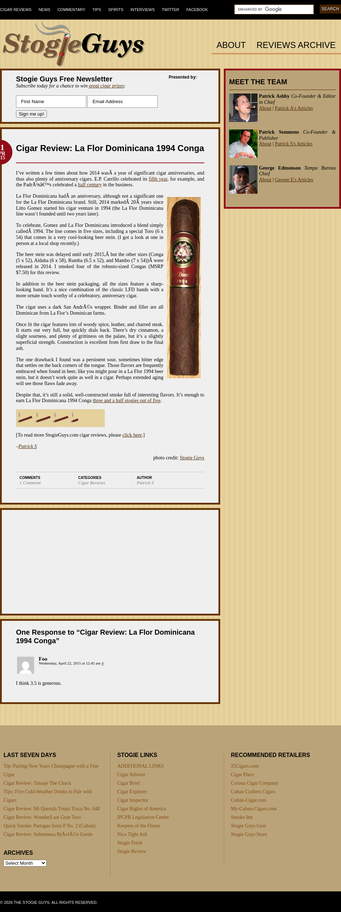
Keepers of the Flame (138, 825)
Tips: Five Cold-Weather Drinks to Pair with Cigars (48, 796)
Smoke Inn (242, 817)
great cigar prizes (106, 86)
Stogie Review (131, 851)
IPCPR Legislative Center (143, 817)
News (44, 9)
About (231, 45)
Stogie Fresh (129, 843)
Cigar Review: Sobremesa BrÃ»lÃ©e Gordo (48, 834)
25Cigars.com (245, 766)
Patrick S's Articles (294, 143)
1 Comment (30, 482)
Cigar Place (242, 774)
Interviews (142, 9)
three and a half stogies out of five (127, 400)
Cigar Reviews (16, 9)
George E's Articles (294, 179)
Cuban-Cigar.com (248, 800)
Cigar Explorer (132, 791)
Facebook (197, 9)
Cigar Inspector (132, 800)
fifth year (158, 179)
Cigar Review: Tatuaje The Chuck (37, 783)
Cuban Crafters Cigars (253, 791)
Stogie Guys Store (249, 834)
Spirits (116, 9)
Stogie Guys (192, 457)
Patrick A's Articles (294, 108)
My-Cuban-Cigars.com (254, 808)
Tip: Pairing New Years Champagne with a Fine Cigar (51, 770)
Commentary (71, 9)
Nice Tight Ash (132, 834)
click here (132, 435)
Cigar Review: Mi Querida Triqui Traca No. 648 (52, 808)
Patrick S (27, 446)
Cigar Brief (128, 783)
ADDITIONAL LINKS (140, 766)
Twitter (170, 9)
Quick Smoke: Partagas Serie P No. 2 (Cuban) (49, 825)
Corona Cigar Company (254, 783)
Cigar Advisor (131, 774)
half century (90, 184)
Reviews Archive (296, 45)
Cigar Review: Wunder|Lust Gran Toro (42, 817)
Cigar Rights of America (141, 808)
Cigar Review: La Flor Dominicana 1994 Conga (110, 148)
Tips (96, 9)
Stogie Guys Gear (248, 825)
